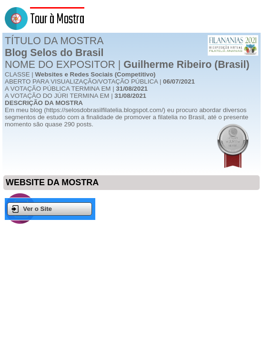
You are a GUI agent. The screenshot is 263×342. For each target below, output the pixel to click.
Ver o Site (31, 209)
